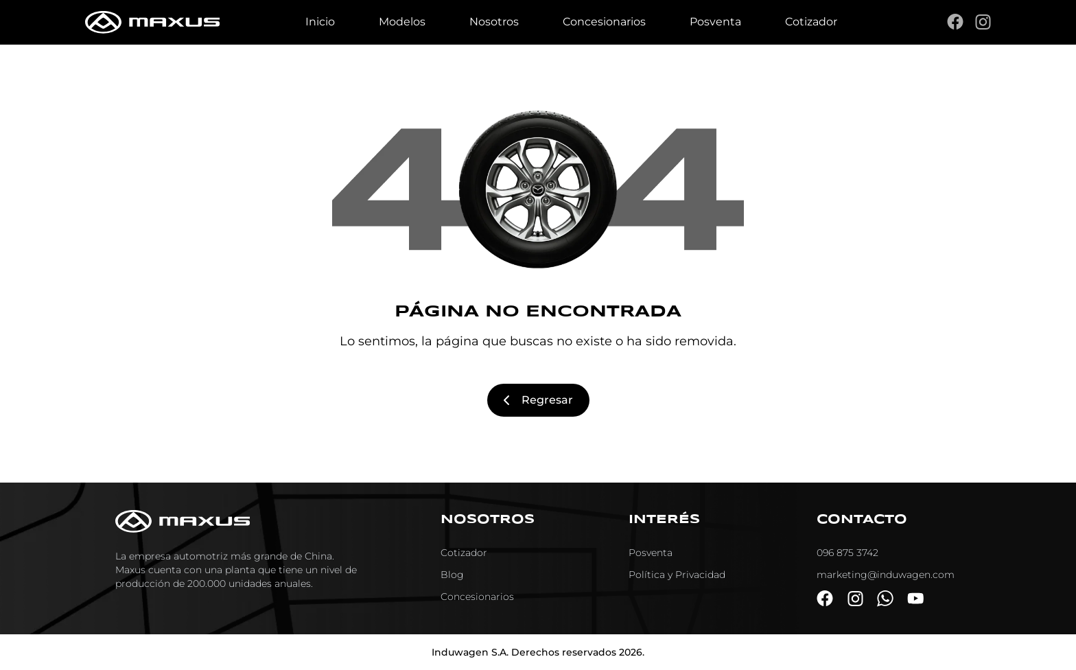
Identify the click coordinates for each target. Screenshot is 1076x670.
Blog (452, 574)
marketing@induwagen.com (886, 574)
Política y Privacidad (677, 574)
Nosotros (494, 21)
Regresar (538, 399)
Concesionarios (604, 21)
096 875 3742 (847, 552)
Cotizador (811, 21)
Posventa (715, 21)
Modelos (402, 21)
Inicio (320, 21)
